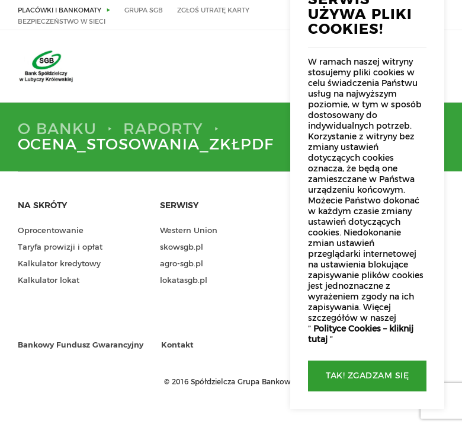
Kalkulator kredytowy (59, 264)
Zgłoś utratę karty (213, 10)
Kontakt (177, 345)
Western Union (188, 231)
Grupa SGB (143, 10)
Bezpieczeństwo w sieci (61, 21)
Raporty (163, 129)
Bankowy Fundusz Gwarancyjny (80, 345)
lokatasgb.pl (183, 281)
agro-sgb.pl (181, 264)
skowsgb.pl (181, 247)
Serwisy (179, 206)
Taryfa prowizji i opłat (60, 247)
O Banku (57, 129)
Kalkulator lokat (48, 281)
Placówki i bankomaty (59, 10)
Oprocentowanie (51, 231)
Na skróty (42, 206)
